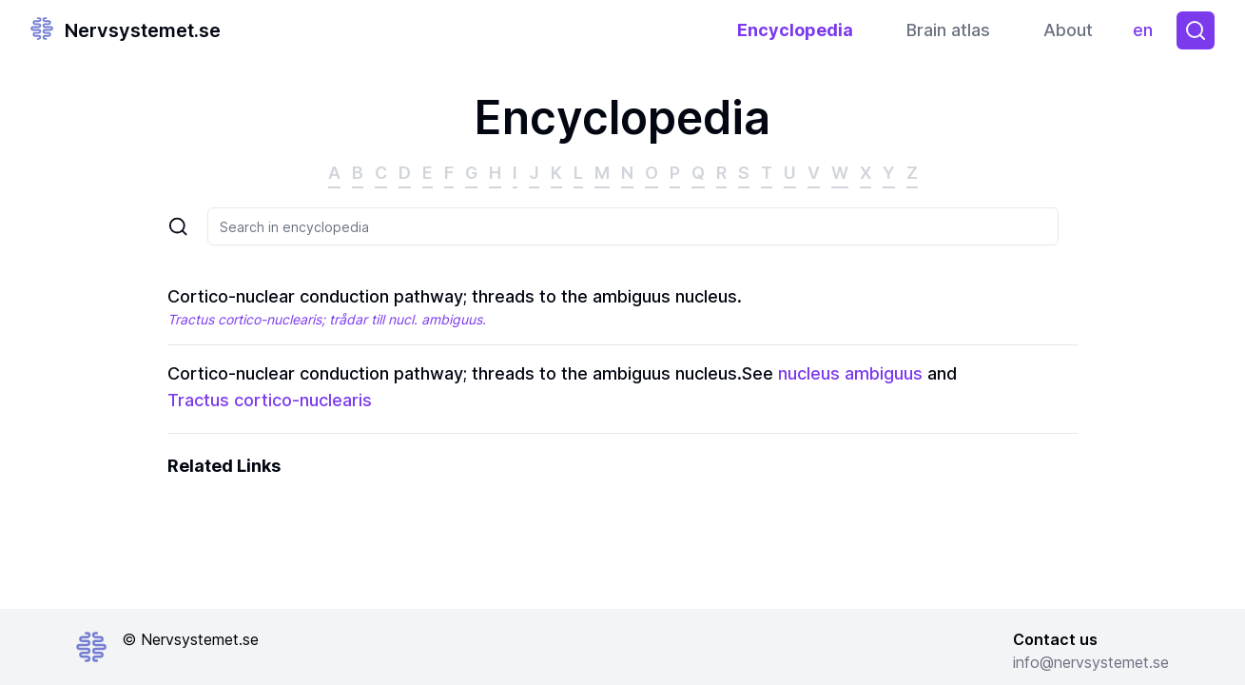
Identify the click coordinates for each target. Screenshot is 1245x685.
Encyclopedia (795, 30)
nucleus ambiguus (850, 373)
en (1147, 34)
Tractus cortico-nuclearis (269, 400)
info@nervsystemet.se (1091, 662)
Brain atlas (948, 30)
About (1068, 30)
